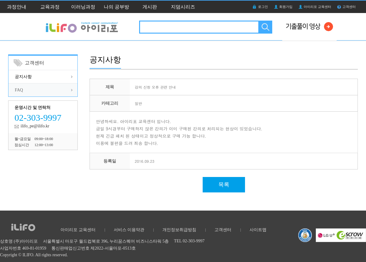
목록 (223, 185)
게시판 (149, 6)
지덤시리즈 (183, 6)
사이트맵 (258, 230)
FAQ (19, 90)
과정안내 (16, 6)
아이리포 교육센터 (317, 6)
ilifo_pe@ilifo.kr (35, 126)
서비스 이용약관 (129, 230)
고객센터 (349, 6)
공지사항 (23, 76)
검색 (264, 27)
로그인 (263, 6)
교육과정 (50, 6)
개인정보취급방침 (179, 230)
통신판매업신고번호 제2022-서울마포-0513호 (93, 248)
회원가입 (285, 6)
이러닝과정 (83, 6)
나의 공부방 (116, 6)
